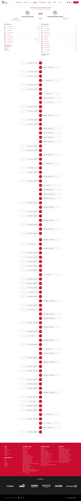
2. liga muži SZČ (25, 451)
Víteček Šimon (46, 51)
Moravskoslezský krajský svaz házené (65, 460)
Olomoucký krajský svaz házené (64, 459)
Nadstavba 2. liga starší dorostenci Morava (30, 471)
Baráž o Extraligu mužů (26, 466)
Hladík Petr (43, 55)
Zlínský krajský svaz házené (63, 461)
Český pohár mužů (26, 464)
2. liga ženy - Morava (44, 451)
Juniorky (5, 462)
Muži (5, 459)
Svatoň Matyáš (10, 32)
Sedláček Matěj (10, 41)
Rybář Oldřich (7, 50)
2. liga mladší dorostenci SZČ (27, 462)
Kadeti (5, 465)
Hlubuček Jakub (10, 36)
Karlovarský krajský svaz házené (64, 462)
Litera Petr (46, 39)
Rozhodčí (6, 452)
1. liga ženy (42, 449)
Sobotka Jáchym (10, 26)
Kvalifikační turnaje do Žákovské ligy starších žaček (49, 461)
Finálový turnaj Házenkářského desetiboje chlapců (31, 470)
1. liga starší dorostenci (26, 454)
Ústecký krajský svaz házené (63, 452)
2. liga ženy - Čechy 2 (44, 458)
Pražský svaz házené (62, 448)
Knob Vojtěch (9, 39)
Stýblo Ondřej (46, 28)
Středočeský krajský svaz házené (64, 449)
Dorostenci (6, 463)
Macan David (46, 43)
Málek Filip (46, 36)
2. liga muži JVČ (25, 450)
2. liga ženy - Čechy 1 (44, 450)
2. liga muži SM (25, 453)
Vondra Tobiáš (9, 28)
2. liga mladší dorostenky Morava (46, 459)
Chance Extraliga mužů (26, 448)
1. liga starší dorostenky (45, 452)
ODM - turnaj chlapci (26, 472)
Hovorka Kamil (47, 34)
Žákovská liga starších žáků (27, 465)
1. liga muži (24, 449)
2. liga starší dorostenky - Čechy (46, 453)
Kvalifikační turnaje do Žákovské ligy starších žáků (31, 463)
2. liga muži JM (25, 452)
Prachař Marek (47, 47)
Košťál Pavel (46, 41)
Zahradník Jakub (47, 32)
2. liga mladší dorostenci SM (27, 460)
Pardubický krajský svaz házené (64, 455)
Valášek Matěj (46, 30)
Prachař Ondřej (47, 49)
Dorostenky (6, 464)
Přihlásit (76, 2)
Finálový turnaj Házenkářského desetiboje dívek (49, 464)
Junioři (5, 461)
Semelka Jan (9, 30)
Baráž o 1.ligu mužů (26, 467)
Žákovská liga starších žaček (45, 462)
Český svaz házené (8, 453)
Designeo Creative (72, 497)
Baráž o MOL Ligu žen (44, 463)
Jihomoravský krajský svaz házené (64, 458)
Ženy (5, 460)
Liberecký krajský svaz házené (64, 453)
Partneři (6, 451)
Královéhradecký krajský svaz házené (65, 454)
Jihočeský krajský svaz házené (64, 450)
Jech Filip (46, 26)
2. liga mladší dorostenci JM (27, 459)
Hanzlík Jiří (9, 34)
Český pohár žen (43, 460)
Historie (6, 449)
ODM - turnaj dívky (44, 465)
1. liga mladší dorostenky (45, 455)
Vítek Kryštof (9, 43)
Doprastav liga (43, 448)
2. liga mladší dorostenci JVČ (27, 461)
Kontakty (6, 454)
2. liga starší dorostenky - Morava (46, 454)
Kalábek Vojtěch (47, 45)
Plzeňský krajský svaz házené (64, 451)
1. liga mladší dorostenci (27, 458)
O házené (6, 448)
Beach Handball (7, 450)
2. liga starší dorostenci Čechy (28, 455)
